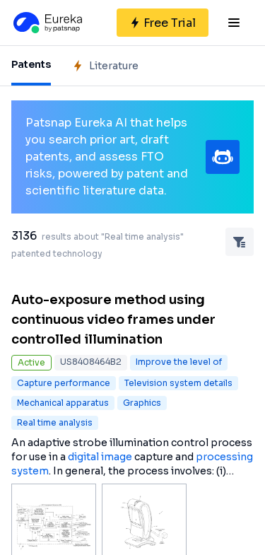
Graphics (142, 402)
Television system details (178, 383)
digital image (100, 456)
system (30, 471)
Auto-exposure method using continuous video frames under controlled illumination (113, 319)
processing (224, 456)
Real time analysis (55, 422)
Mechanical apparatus (63, 402)
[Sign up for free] (162, 22)
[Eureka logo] (46, 22)
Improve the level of (179, 361)
